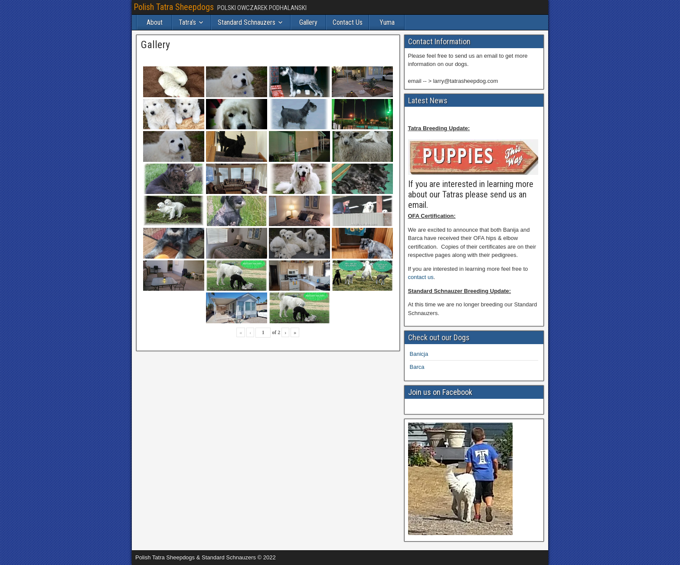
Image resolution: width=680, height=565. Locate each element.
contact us (421, 277)
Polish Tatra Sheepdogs (174, 7)
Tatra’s (187, 22)
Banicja (419, 354)
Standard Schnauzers (246, 22)
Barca (417, 367)
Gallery (308, 22)
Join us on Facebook (440, 392)
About (155, 22)
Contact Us (348, 22)
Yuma (387, 22)
